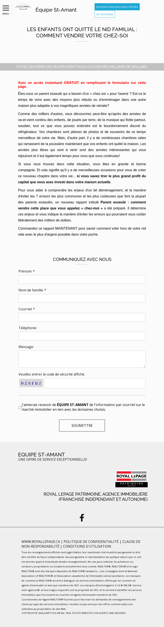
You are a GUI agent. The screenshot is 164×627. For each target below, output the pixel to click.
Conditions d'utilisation (87, 546)
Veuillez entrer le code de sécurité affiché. (51, 374)
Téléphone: (27, 328)
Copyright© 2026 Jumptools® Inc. (43, 613)
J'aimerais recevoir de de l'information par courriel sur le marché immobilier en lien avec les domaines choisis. (83, 407)
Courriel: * (26, 309)
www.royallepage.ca (40, 541)
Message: (26, 346)
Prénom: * (26, 271)
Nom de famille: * (32, 290)
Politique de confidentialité (92, 541)
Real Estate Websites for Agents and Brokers (96, 613)
